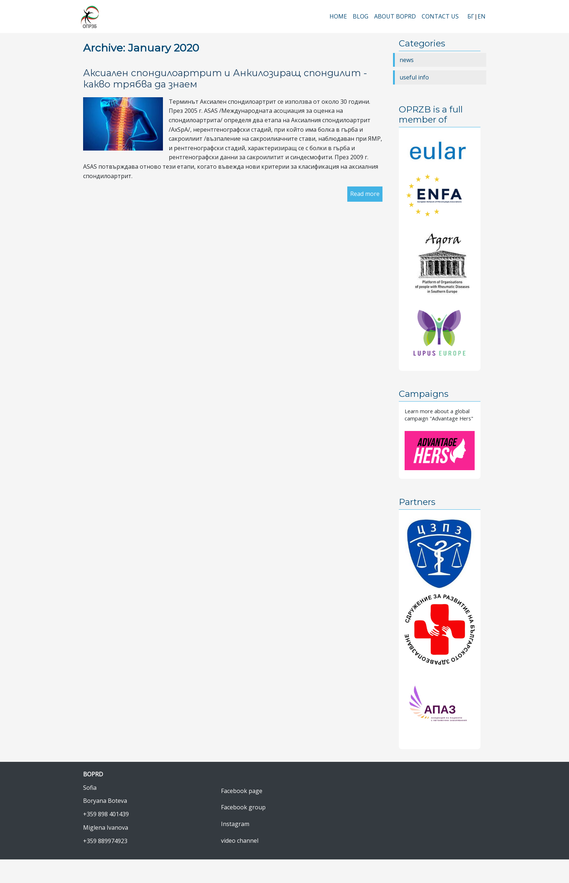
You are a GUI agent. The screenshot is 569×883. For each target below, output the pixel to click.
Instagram (235, 824)
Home (338, 16)
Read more (365, 194)
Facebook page (241, 791)
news (407, 60)
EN (482, 16)
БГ (470, 16)
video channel (239, 841)
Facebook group (243, 807)
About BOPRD (395, 16)
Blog (360, 16)
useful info (414, 77)
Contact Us (440, 16)
